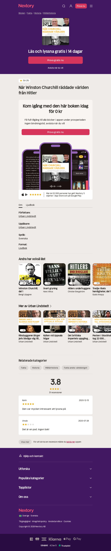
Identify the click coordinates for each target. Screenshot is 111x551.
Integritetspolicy (39, 521)
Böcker (22, 13)
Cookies (67, 521)
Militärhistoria (49, 13)
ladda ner (71, 442)
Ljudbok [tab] (30, 204)
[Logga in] (71, 6)
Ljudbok (23, 248)
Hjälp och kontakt (31, 456)
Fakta (29, 13)
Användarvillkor (55, 521)
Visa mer (25, 442)
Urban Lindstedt (27, 216)
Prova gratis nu (55, 60)
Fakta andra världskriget (75, 367)
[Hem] (39, 6)
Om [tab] (20, 204)
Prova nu (81, 6)
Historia (37, 13)
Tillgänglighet (25, 521)
